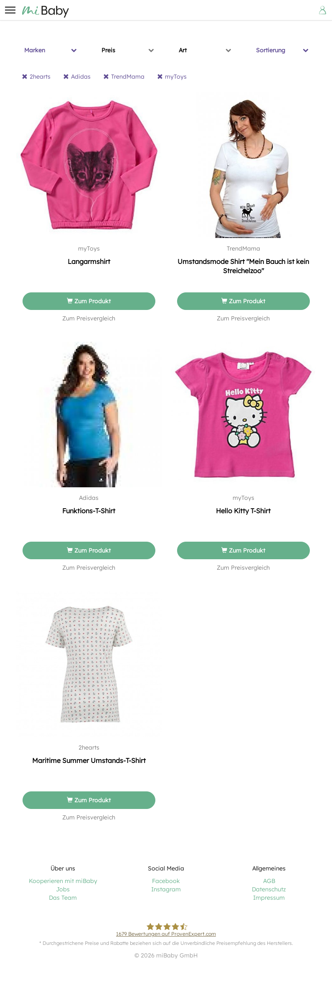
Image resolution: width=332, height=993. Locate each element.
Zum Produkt (89, 301)
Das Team (63, 897)
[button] (10, 10)
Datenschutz (269, 889)
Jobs (63, 889)
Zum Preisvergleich (88, 318)
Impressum (269, 897)
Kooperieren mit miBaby (63, 881)
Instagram (166, 889)
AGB (269, 881)
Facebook (166, 881)
